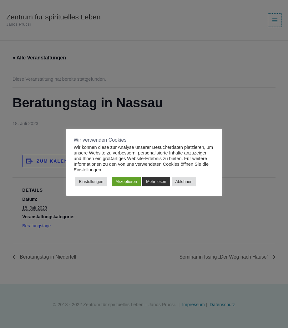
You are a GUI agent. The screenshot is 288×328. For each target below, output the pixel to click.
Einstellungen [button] (91, 181)
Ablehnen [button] (184, 181)
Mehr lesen (156, 181)
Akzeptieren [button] (126, 181)
